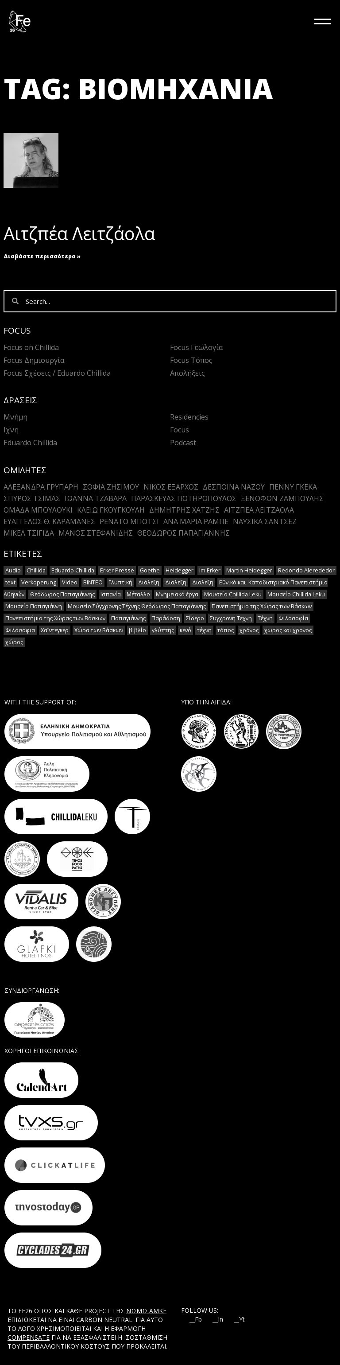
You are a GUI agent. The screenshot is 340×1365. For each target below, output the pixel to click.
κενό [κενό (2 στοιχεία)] (185, 630)
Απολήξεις (187, 373)
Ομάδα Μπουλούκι (38, 510)
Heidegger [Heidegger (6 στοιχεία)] (179, 570)
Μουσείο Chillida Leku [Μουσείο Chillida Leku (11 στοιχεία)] (233, 594)
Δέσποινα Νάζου (234, 487)
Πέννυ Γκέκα (293, 487)
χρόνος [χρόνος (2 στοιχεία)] (249, 630)
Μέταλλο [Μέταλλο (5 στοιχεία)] (138, 594)
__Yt (239, 1319)
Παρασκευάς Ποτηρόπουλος (183, 498)
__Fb (195, 1319)
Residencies (189, 417)
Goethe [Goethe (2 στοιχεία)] (150, 570)
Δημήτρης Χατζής (184, 510)
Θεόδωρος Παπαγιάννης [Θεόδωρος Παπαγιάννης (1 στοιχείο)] (62, 594)
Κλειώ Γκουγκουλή (111, 510)
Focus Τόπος (191, 360)
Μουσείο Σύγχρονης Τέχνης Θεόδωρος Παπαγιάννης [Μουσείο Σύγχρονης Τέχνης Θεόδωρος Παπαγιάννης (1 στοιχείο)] (137, 606)
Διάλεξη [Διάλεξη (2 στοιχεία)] (148, 582)
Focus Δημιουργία (34, 360)
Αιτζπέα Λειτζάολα (79, 233)
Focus (179, 430)
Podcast (183, 442)
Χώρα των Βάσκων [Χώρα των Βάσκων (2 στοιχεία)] (98, 630)
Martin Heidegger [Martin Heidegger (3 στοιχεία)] (249, 570)
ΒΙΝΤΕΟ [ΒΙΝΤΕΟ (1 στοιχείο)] (93, 582)
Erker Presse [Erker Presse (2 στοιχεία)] (117, 570)
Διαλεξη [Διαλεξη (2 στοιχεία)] (175, 582)
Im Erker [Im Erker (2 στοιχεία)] (209, 570)
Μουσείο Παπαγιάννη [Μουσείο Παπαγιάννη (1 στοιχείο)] (33, 606)
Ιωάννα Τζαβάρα (96, 498)
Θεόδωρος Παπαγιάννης (183, 533)
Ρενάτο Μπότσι (129, 521)
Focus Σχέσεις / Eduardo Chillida (57, 373)
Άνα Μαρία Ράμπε (195, 521)
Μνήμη (15, 417)
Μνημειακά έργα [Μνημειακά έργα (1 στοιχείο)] (177, 594)
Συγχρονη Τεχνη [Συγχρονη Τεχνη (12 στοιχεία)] (231, 618)
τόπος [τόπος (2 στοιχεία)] (225, 630)
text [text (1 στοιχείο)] (10, 582)
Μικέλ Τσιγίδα (29, 533)
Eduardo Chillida (30, 442)
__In (217, 1319)
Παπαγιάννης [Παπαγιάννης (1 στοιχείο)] (128, 618)
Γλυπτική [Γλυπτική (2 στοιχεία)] (120, 582)
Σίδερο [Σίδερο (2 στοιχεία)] (195, 618)
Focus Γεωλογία (196, 347)
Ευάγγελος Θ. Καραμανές (49, 521)
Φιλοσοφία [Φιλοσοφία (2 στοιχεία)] (293, 618)
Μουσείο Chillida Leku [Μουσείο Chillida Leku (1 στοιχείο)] (296, 594)
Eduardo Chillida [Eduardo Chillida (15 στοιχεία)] (72, 570)
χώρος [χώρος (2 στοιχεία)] (14, 642)
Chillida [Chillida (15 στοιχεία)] (36, 570)
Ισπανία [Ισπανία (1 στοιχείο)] (110, 594)
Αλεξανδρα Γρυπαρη (41, 487)
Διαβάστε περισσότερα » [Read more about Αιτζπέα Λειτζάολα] (42, 256)
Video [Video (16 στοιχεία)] (69, 582)
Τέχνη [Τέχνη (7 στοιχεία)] (265, 618)
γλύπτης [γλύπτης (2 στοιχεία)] (163, 630)
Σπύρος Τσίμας (32, 498)
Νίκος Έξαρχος (170, 487)
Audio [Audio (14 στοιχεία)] (13, 570)
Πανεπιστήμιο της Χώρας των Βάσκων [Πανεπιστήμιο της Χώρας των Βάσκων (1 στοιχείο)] (262, 606)
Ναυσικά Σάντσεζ (265, 521)
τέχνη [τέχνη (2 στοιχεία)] (204, 630)
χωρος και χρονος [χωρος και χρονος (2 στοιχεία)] (288, 630)
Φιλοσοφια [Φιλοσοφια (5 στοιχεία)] (20, 630)
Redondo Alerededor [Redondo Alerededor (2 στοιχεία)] (306, 570)
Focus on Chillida (31, 347)
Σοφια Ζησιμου (111, 487)
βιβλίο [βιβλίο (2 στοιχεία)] (137, 630)
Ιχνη (11, 430)
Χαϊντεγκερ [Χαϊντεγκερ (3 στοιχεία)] (55, 630)
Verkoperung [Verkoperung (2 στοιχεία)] (38, 582)
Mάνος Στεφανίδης (95, 533)
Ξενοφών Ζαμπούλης (282, 498)
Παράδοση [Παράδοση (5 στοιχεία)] (165, 618)
